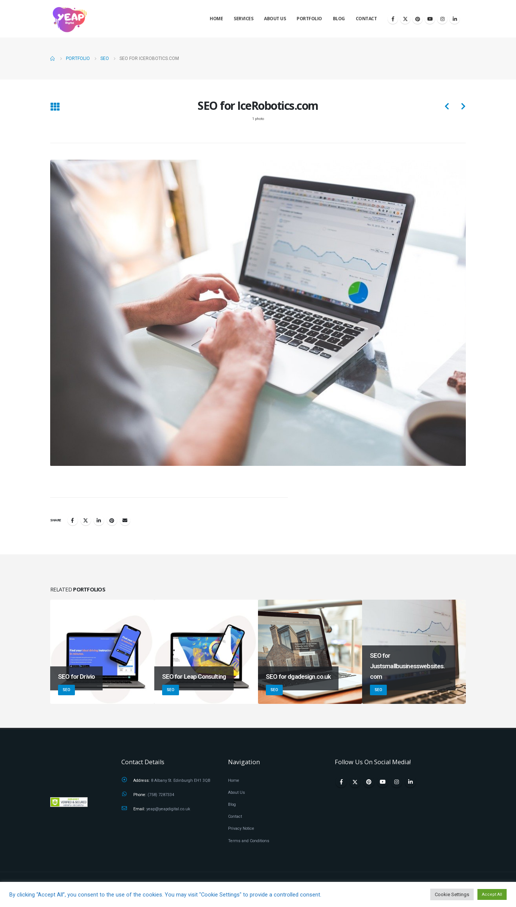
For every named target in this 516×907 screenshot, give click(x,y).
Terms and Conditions (248, 840)
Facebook (72, 520)
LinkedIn (99, 520)
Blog (339, 18)
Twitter (86, 520)
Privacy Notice (241, 828)
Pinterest (112, 520)
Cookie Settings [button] (452, 894)
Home (216, 18)
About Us (275, 18)
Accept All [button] (492, 894)
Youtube (382, 781)
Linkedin (410, 781)
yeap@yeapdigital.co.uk (168, 809)
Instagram (396, 781)
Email (125, 520)
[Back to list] (55, 108)
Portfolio (309, 18)
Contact (366, 18)
